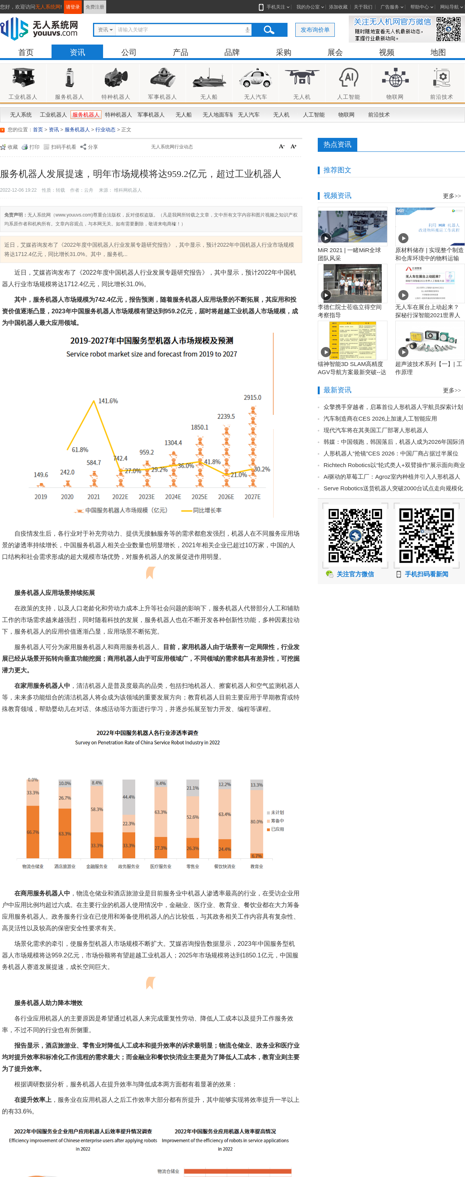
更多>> (452, 196)
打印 (34, 147)
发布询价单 (315, 29)
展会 (335, 52)
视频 (386, 52)
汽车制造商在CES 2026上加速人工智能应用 (380, 418)
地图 (438, 52)
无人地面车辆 (217, 115)
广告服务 (390, 7)
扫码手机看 (63, 147)
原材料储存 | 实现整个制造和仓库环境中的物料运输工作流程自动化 (429, 258)
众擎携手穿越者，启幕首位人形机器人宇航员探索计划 (393, 407)
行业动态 (105, 129)
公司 (129, 52)
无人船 (184, 115)
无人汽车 (249, 115)
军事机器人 (151, 115)
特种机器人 (118, 115)
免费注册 (95, 7)
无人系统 (21, 115)
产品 (180, 52)
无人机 (281, 115)
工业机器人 (53, 115)
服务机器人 (86, 115)
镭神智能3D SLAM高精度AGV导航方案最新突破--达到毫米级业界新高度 (352, 372)
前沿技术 (379, 115)
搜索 (268, 30)
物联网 (346, 115)
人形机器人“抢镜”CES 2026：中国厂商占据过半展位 (391, 453)
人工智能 (314, 115)
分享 (93, 147)
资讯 (77, 52)
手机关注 (274, 7)
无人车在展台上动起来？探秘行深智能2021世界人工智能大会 (427, 315)
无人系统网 (47, 7)
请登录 (73, 7)
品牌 (232, 52)
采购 (283, 52)
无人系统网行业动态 (172, 146)
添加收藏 (338, 7)
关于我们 (363, 7)
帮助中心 (419, 7)
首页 (26, 52)
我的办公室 (308, 7)
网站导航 (449, 7)
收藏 (13, 147)
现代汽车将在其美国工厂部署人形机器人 (376, 430)
